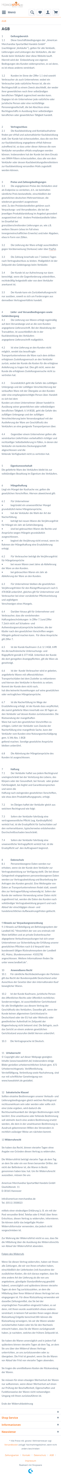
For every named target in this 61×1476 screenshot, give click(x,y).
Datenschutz (40, 1455)
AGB (52, 1455)
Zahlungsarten (12, 1455)
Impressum (30, 1460)
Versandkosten (11, 1444)
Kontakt (26, 1455)
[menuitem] (8, 12)
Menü (9, 12)
